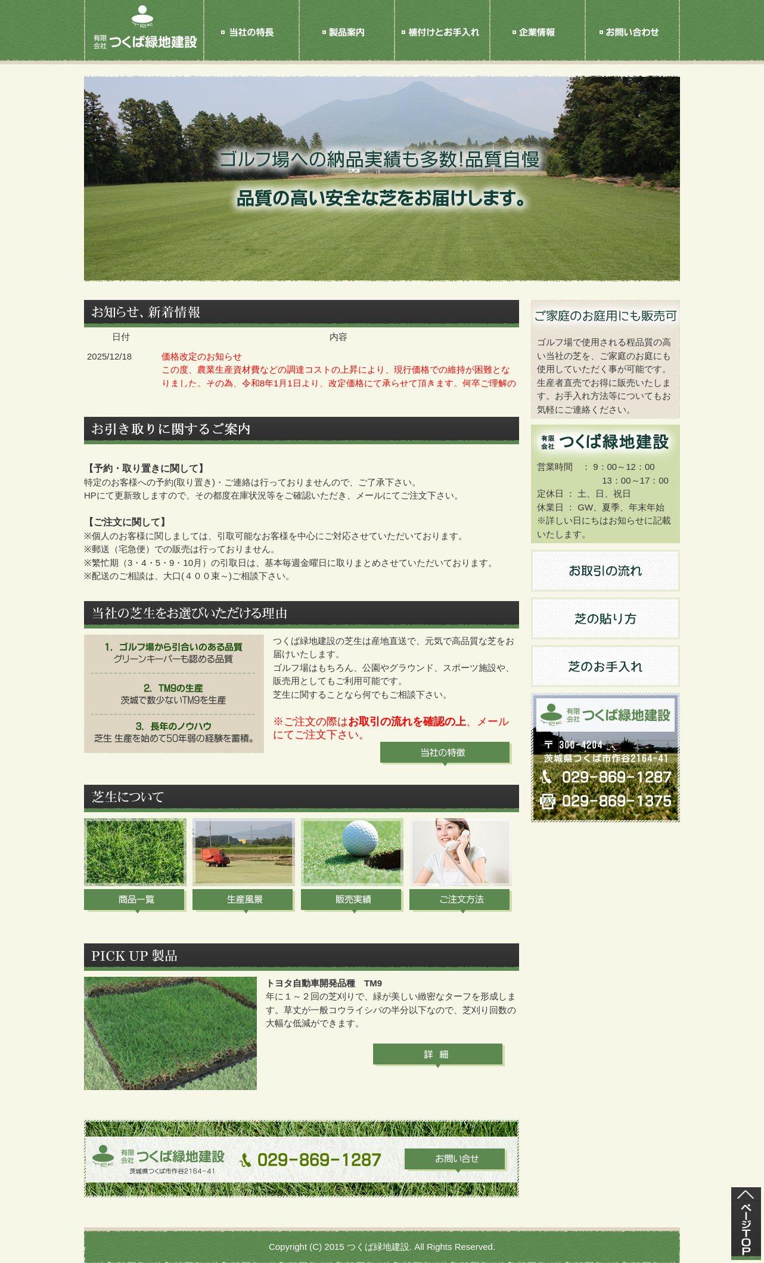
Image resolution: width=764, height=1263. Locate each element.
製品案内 (346, 43)
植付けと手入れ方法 (441, 43)
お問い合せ (632, 43)
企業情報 (537, 43)
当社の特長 (251, 43)
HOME (143, 43)
